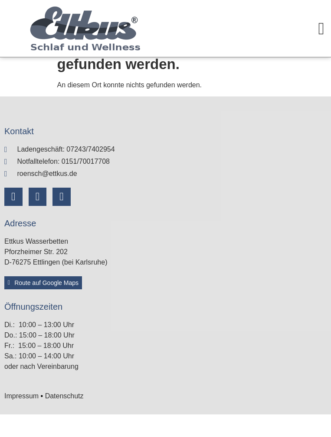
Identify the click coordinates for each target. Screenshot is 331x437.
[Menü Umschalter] (321, 28)
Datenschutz (64, 418)
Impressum (21, 418)
